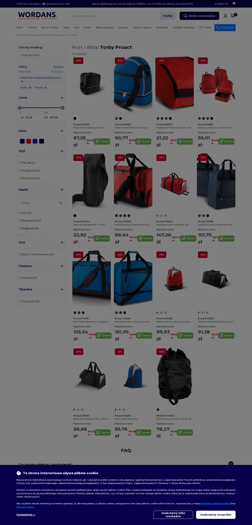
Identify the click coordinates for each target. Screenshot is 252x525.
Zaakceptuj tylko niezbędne (173, 514)
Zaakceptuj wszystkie (215, 514)
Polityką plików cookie (215, 503)
